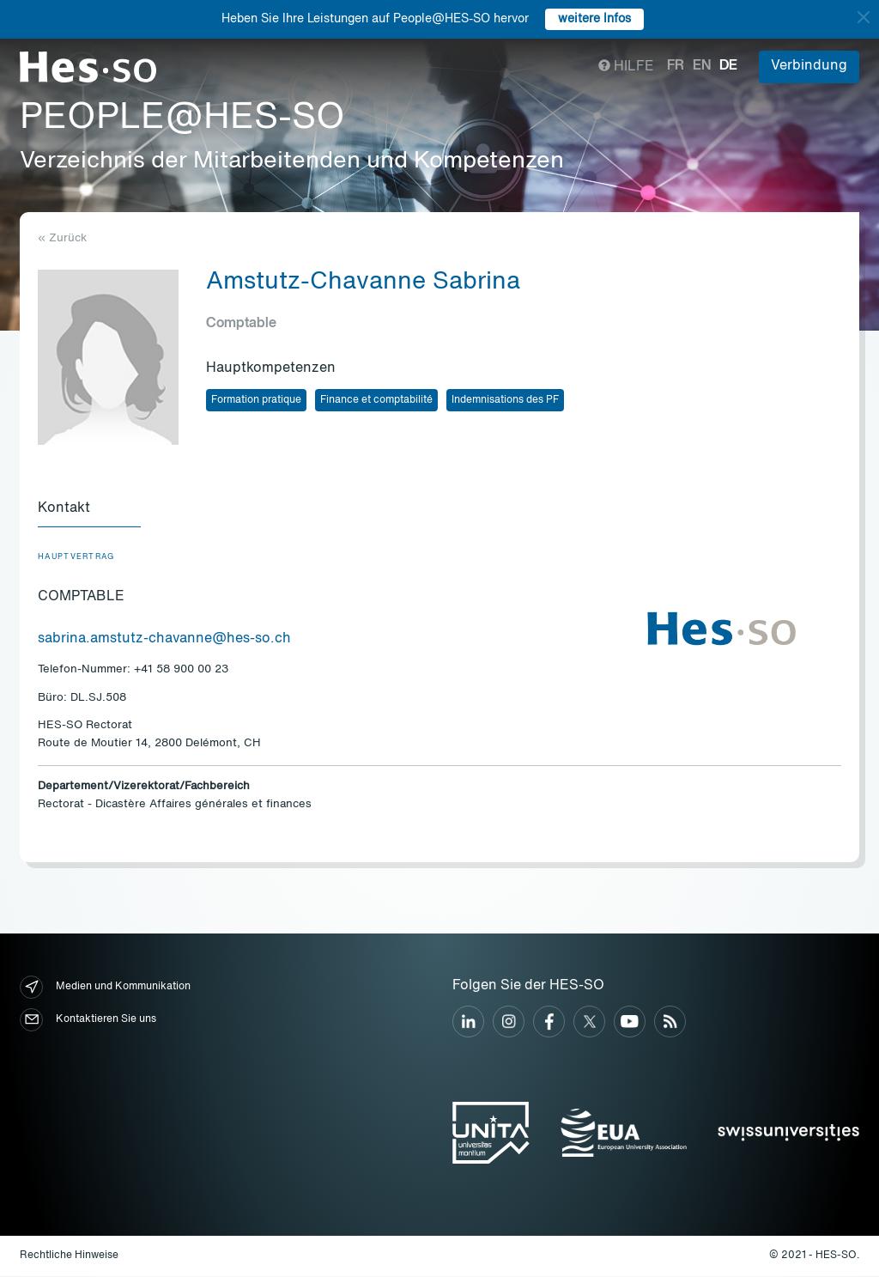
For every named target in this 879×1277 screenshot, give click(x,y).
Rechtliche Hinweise (69, 1256)
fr (675, 66)
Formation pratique (256, 400)
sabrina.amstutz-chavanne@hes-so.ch (164, 640)
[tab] (89, 510)
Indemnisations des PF (505, 400)
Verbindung (809, 66)
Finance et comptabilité (376, 400)
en (702, 66)
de (728, 66)
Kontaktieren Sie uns (88, 1020)
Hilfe (626, 67)
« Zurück (62, 238)
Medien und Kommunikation (105, 988)
